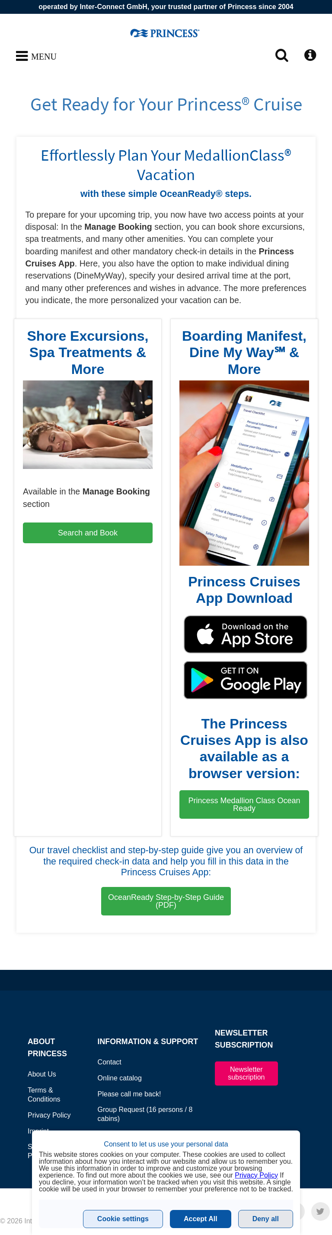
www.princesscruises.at (166, 33)
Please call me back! (129, 1094)
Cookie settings (123, 1218)
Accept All (200, 1218)
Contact (109, 1062)
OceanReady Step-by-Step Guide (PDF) (166, 901)
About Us (42, 1074)
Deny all (265, 1218)
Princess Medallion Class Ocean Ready (244, 804)
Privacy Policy (49, 1115)
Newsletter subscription (246, 1073)
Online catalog (120, 1078)
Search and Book (88, 533)
